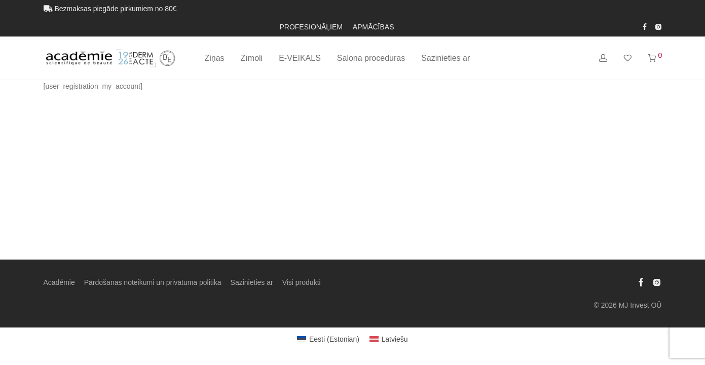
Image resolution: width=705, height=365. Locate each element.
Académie (59, 282)
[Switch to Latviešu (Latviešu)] (388, 339)
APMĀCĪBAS (373, 26)
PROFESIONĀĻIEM (310, 26)
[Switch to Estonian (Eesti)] (328, 339)
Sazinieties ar (445, 58)
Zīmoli (252, 58)
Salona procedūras (371, 58)
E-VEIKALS (300, 58)
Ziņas (214, 58)
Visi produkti (301, 282)
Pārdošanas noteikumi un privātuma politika (152, 282)
